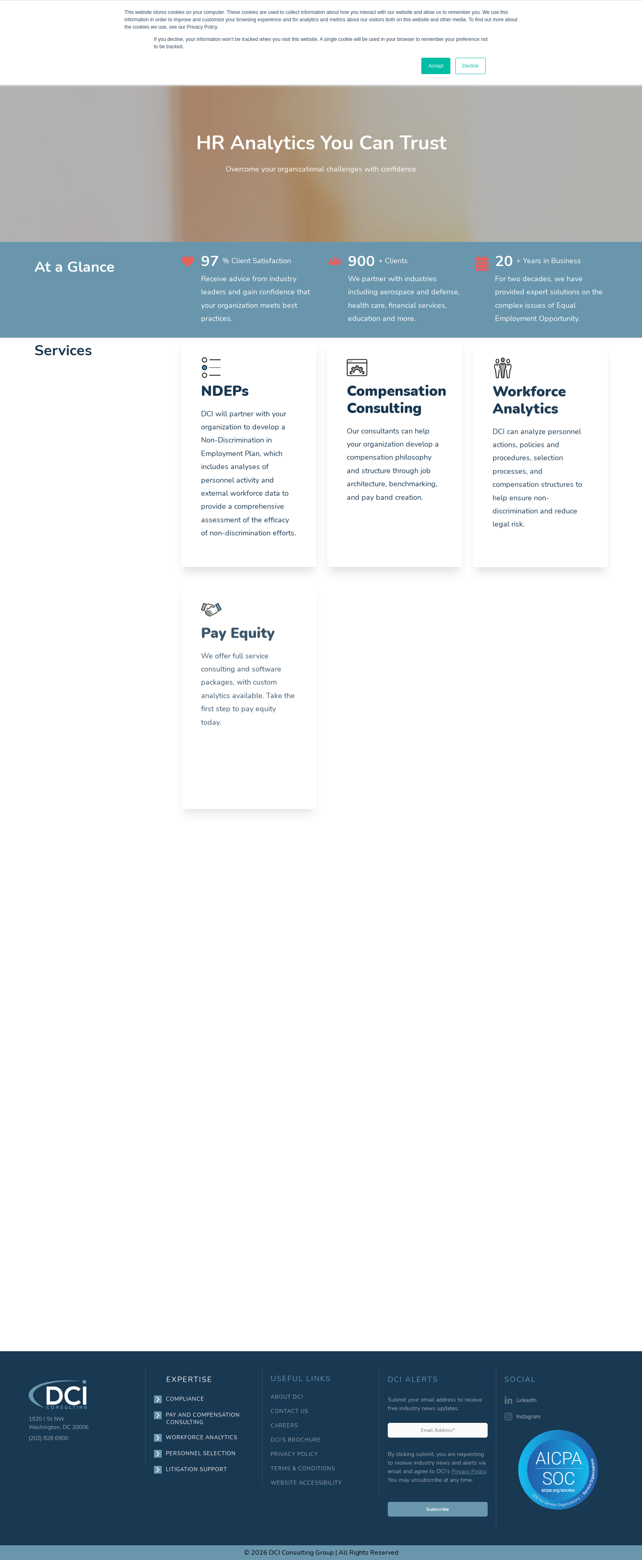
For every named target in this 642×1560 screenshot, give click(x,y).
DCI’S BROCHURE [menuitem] (296, 1440)
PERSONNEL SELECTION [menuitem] (201, 1453)
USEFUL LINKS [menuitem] (301, 1379)
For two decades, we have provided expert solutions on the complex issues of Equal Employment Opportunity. (549, 298)
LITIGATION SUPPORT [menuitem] (196, 1469)
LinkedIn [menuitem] (526, 1400)
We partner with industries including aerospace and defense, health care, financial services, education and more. (404, 298)
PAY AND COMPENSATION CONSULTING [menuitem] (203, 1418)
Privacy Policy (469, 1471)
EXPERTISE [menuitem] (189, 1379)
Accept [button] (435, 66)
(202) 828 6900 (48, 1438)
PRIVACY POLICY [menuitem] (294, 1455)
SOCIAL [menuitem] (520, 1380)
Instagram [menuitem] (528, 1416)
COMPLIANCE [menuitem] (185, 1399)
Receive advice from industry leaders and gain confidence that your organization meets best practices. (255, 298)
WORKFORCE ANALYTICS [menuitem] (201, 1437)
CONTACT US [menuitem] (289, 1412)
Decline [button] (470, 66)
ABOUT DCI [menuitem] (287, 1397)
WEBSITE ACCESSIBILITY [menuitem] (306, 1483)
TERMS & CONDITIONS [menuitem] (303, 1469)
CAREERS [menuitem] (284, 1426)
